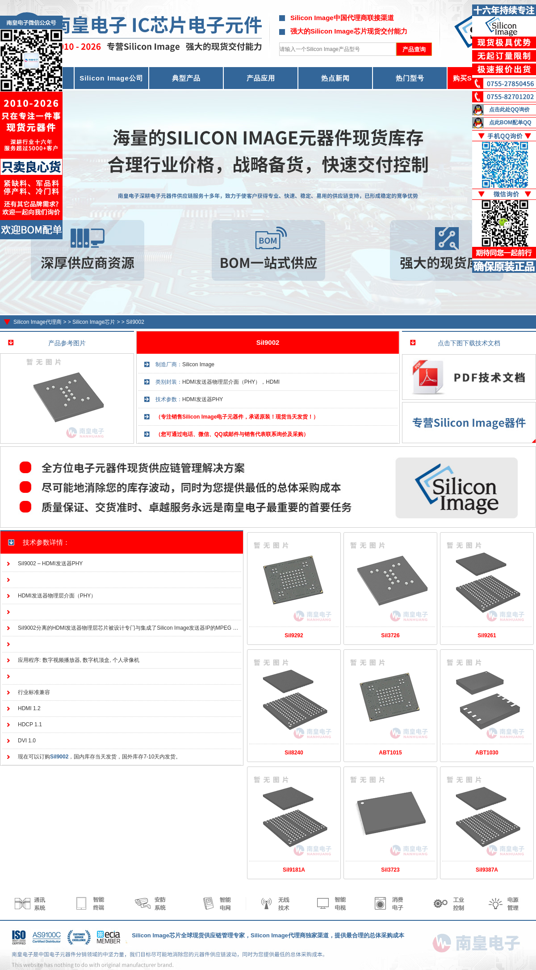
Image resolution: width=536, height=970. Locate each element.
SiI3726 (390, 635)
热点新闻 (335, 78)
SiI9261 (486, 635)
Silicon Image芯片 (93, 322)
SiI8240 (294, 753)
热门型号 (410, 78)
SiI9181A (294, 870)
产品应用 (261, 78)
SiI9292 (294, 635)
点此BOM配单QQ (510, 122)
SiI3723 (390, 870)
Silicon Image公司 (111, 78)
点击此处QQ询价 (509, 109)
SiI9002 (135, 322)
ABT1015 (390, 753)
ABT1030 (486, 753)
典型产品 (186, 78)
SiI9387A (487, 870)
